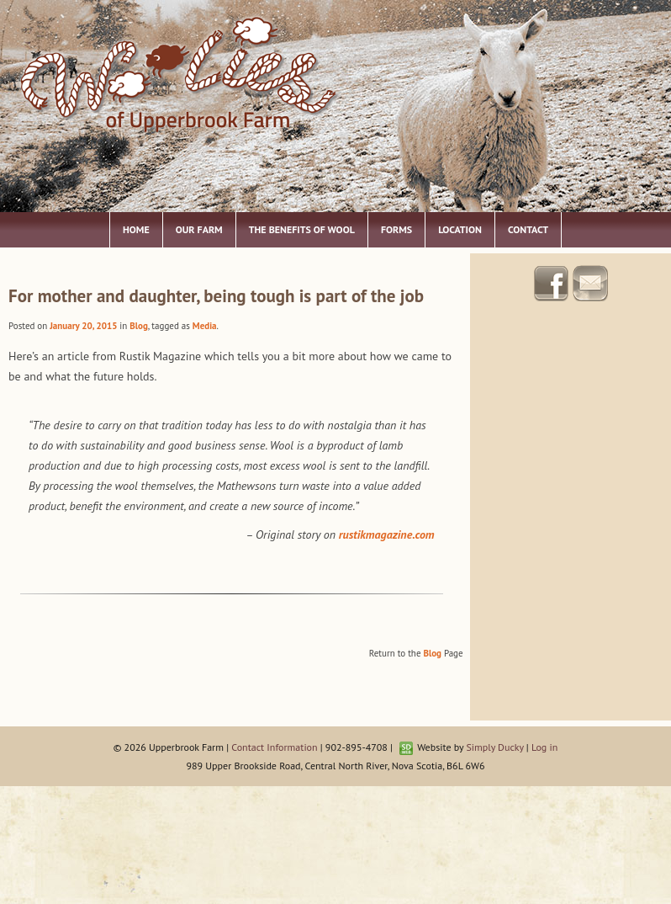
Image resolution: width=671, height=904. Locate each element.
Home (136, 229)
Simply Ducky (494, 747)
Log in (544, 747)
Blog (138, 326)
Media (205, 326)
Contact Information (274, 747)
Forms (396, 229)
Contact (528, 229)
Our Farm (199, 229)
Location (460, 229)
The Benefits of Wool (302, 229)
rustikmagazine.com (387, 534)
